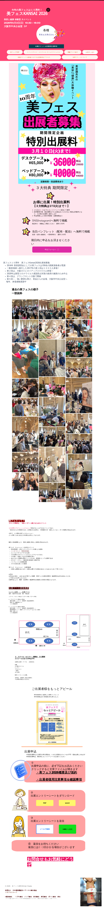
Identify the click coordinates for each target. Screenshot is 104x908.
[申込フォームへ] (52, 250)
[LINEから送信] (67, 829)
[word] (67, 803)
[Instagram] (48, 10)
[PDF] (44, 803)
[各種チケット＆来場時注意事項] (46, 46)
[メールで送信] (44, 829)
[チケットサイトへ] (46, 34)
